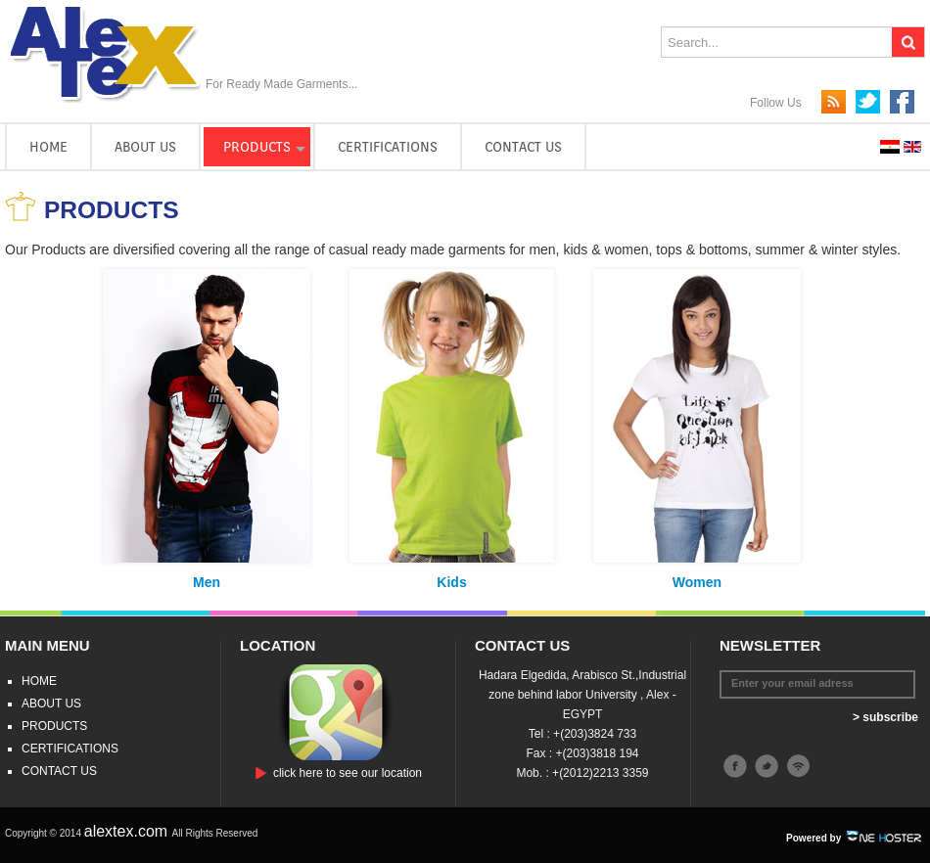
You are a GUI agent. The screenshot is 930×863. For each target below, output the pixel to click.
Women (697, 582)
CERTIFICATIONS (388, 147)
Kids (451, 582)
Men (206, 582)
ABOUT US (145, 147)
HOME (48, 147)
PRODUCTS (257, 147)
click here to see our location (347, 773)
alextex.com (128, 831)
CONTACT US (523, 147)
